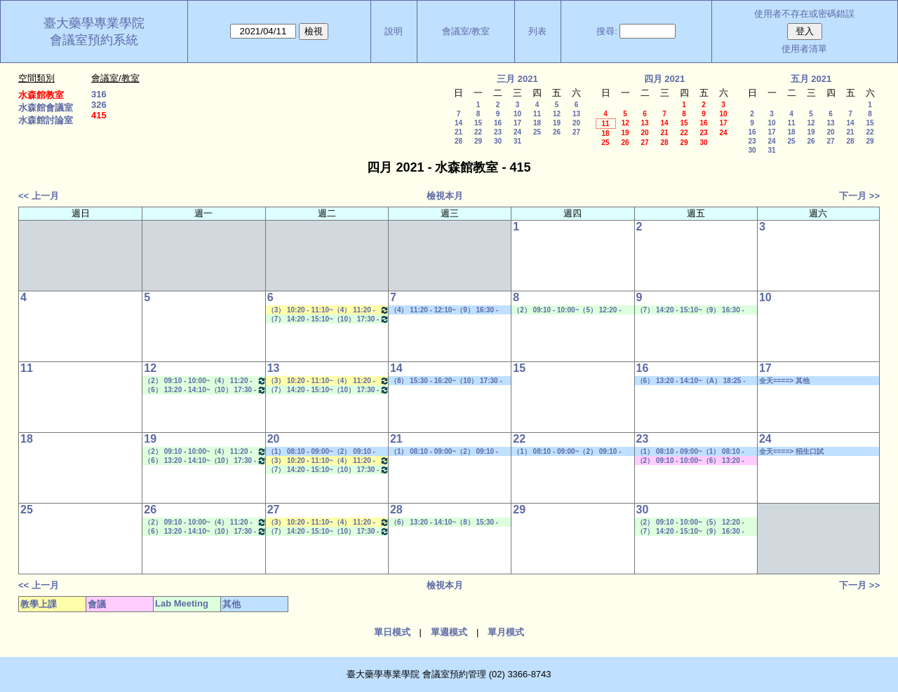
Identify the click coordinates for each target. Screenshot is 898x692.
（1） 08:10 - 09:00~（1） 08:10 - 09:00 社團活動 (690, 452)
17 (517, 123)
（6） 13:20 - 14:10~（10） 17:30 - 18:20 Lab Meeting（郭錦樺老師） (205, 389)
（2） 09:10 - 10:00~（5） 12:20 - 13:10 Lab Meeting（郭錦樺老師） (568, 310)
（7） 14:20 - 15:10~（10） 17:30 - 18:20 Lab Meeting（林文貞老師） (328, 319)
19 (557, 123)
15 (478, 123)
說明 (393, 31)
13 (576, 114)
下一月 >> (859, 196)
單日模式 (392, 632)
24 (517, 132)
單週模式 (449, 632)
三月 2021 (517, 79)
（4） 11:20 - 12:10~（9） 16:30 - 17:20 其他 (444, 310)
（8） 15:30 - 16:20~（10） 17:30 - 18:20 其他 (446, 381)
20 (576, 123)
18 (537, 123)
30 (498, 141)
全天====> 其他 (784, 381)
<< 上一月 (38, 196)
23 (498, 132)
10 (517, 114)
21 (458, 132)
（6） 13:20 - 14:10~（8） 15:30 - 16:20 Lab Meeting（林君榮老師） (445, 522)
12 (557, 114)
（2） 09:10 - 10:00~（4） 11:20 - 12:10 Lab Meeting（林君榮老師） (205, 380)
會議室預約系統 (94, 40)
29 (478, 141)
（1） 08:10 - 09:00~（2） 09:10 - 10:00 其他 (321, 452)
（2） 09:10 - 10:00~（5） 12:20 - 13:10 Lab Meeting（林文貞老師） (691, 522)
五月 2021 (811, 79)
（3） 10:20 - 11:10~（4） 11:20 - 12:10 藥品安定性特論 (328, 309)
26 (557, 132)
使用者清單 (804, 48)
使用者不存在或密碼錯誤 (804, 13)
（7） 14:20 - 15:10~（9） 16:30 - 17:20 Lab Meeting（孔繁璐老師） (691, 310)
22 (478, 132)
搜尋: (606, 31)
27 (576, 132)
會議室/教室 (466, 31)
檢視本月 (445, 196)
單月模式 (506, 632)
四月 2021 (664, 79)
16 (498, 123)
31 (517, 141)
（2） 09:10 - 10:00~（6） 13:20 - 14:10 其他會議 (690, 461)
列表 (537, 31)
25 (537, 132)
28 (458, 141)
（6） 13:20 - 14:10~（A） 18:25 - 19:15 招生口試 (691, 381)
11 (537, 114)
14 (458, 123)
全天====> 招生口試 (791, 451)
